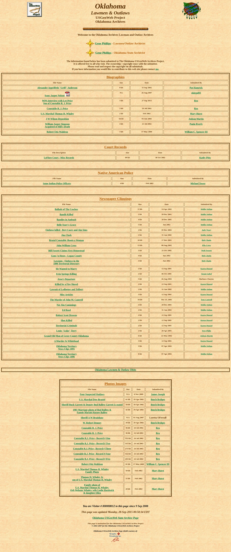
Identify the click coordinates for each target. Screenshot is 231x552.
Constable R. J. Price (92, 428)
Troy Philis (206, 331)
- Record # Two (92, 443)
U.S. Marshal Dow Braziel (92, 399)
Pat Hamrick (196, 87)
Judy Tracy (206, 230)
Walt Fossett (206, 250)
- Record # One (92, 438)
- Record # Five (92, 459)
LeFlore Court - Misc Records (59, 157)
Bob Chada (206, 240)
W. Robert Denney (92, 423)
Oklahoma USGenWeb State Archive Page (116, 517)
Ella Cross (206, 245)
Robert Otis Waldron (57, 132)
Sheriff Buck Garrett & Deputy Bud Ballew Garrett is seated (92, 404)
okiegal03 (196, 93)
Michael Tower (198, 183)
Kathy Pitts (205, 157)
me (156, 69)
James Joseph (158, 394)
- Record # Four (92, 454)
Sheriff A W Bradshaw (92, 417)
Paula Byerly (196, 124)
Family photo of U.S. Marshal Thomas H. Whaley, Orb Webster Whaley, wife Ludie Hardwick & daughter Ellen (92, 489)
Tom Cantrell (206, 300)
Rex (196, 100)
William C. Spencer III (196, 132)
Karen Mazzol (206, 269)
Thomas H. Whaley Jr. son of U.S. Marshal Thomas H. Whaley (92, 478)
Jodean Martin (196, 119)
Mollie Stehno (206, 209)
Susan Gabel (206, 274)
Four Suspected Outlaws (92, 394)
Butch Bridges (158, 399)
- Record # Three (92, 448)
